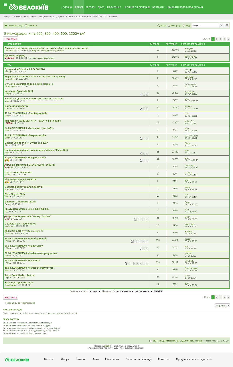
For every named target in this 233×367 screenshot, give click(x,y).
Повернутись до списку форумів (20, 303)
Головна (67, 6)
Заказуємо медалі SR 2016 (20, 179)
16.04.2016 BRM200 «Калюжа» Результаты (29, 267)
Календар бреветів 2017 (19, 91)
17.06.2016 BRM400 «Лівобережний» (26, 113)
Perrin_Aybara (191, 268)
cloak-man (9, 167)
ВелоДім (189, 49)
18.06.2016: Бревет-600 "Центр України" (28, 216)
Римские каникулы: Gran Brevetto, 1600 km (30, 164)
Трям (8, 278)
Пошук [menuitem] (163, 25)
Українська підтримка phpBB (132, 348)
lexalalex (189, 231)
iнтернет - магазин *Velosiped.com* (48, 51)
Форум (78, 6)
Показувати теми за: (85, 291)
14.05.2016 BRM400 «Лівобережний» (26, 238)
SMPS (9, 123)
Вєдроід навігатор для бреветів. (24, 187)
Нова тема (11, 38)
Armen (8, 108)
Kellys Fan (189, 121)
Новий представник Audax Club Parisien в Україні (34, 98)
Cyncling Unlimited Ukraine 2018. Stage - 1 (29, 84)
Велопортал (190, 56)
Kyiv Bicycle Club (15, 194)
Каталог (91, 6)
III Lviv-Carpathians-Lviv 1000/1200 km (27, 209)
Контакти (158, 6)
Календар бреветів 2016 (19, 282)
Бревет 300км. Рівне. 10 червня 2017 (26, 142)
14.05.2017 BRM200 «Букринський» (25, 135)
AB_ (7, 211)
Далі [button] (228, 39)
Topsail (188, 239)
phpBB (107, 346)
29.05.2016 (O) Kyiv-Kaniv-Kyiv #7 (24, 231)
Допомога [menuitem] (32, 25)
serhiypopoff (10, 86)
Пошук (221, 25)
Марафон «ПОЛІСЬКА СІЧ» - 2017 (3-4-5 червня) (33, 120)
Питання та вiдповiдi (137, 6)
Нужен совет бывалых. (18, 172)
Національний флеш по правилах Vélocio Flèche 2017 (36, 150)
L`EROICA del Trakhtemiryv (20, 223)
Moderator (10, 58)
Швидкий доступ (15, 25)
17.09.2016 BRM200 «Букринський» (25, 157)
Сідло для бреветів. (16, 106)
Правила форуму (15, 55)
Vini (186, 114)
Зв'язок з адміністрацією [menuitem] (164, 341)
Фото (101, 6)
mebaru (188, 106)
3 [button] (220, 39)
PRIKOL (8, 174)
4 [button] (224, 39)
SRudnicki (189, 261)
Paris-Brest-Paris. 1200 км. (20, 275)
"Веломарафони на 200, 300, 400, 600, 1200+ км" (44, 34)
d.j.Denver (189, 92)
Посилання (114, 6)
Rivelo (7, 145)
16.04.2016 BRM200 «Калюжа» (22, 260)
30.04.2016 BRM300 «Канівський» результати (31, 253)
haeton (188, 187)
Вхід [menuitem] (188, 25)
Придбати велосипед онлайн (184, 6)
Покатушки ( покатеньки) (43, 58)
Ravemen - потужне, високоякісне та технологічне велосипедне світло (46, 48)
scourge (8, 72)
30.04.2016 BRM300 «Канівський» (24, 245)
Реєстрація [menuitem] (176, 25)
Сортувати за (118, 291)
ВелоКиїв (10, 51)
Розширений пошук (226, 25)
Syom (7, 204)
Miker (7, 94)
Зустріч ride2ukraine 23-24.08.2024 (25, 69)
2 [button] (216, 39)
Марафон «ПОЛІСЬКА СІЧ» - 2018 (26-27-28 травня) (35, 76)
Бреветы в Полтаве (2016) (20, 201)
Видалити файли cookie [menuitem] (191, 341)
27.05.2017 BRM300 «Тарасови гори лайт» (29, 128)
